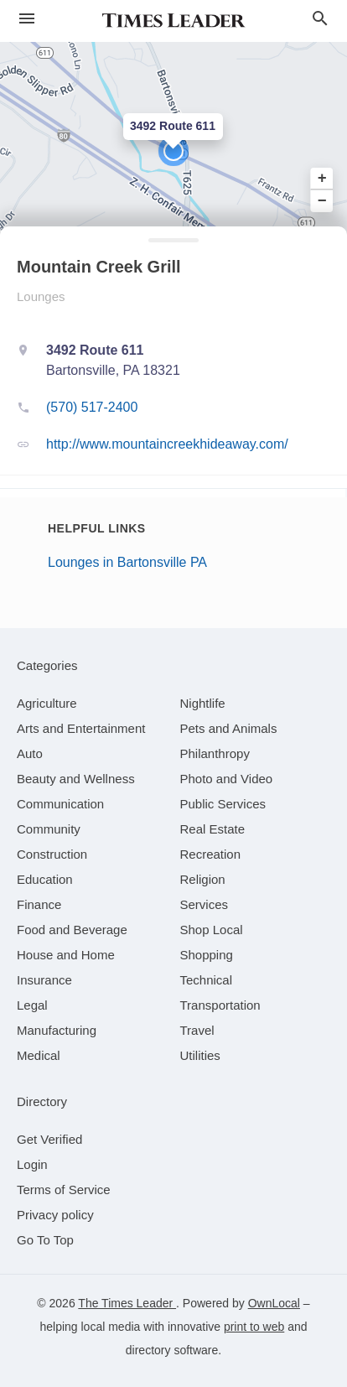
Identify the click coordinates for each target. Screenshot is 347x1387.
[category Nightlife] (202, 703)
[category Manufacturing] (56, 1030)
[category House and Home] (66, 955)
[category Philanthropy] (215, 753)
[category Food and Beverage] (72, 929)
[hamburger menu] (27, 18)
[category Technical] (206, 980)
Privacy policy (55, 1215)
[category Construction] (52, 854)
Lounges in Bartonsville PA (127, 562)
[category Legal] (32, 1005)
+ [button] (322, 179)
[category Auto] (30, 753)
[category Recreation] (210, 854)
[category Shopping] (206, 955)
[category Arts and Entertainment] (81, 728)
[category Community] (48, 829)
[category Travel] (197, 1030)
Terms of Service (64, 1189)
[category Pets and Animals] (228, 728)
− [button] (322, 200)
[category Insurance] (44, 980)
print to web (254, 1326)
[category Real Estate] (213, 829)
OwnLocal (274, 1303)
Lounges (41, 296)
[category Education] (45, 879)
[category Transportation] (220, 1005)
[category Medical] (38, 1055)
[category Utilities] (200, 1055)
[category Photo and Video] (226, 778)
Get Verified (49, 1139)
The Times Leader (127, 1303)
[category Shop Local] (211, 929)
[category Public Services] (223, 804)
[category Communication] (60, 804)
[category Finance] (39, 904)
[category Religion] (202, 879)
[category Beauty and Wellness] (76, 778)
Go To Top (45, 1240)
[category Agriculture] (47, 703)
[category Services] (204, 904)
